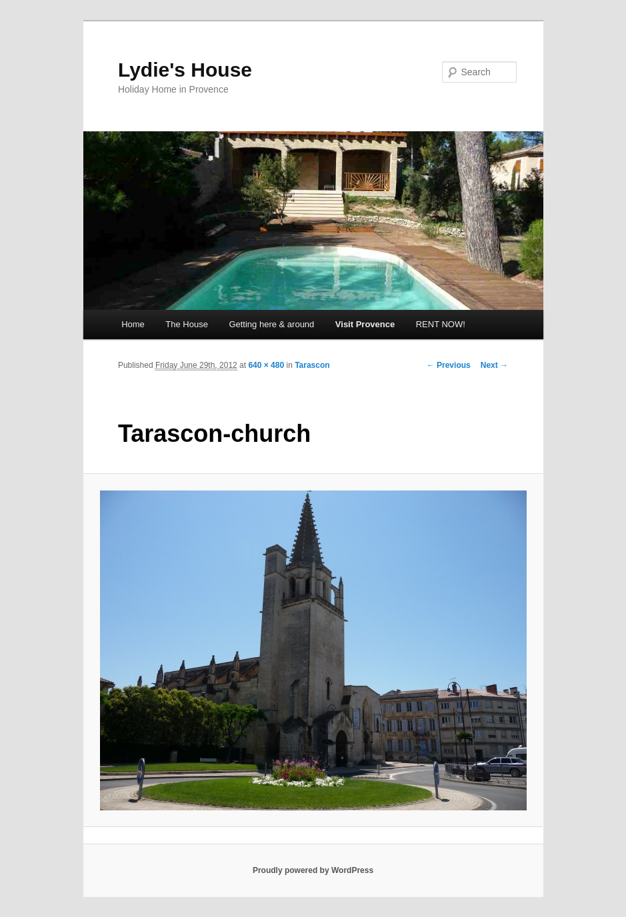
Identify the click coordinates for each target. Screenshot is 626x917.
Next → (494, 365)
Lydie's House (185, 70)
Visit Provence (365, 324)
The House (186, 324)
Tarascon (312, 365)
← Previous (449, 365)
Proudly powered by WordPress (313, 870)
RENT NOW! (440, 324)
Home (133, 324)
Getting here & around (271, 324)
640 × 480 (266, 365)
